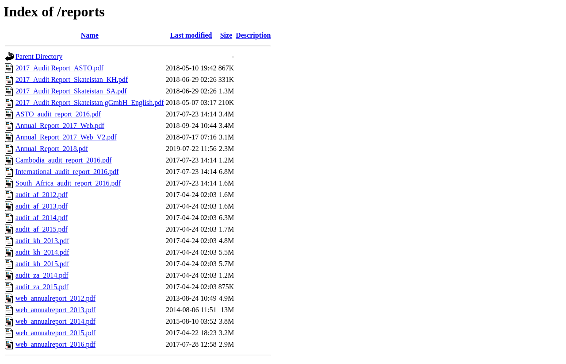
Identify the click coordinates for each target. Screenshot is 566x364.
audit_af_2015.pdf (41, 229)
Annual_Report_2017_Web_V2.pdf (65, 137)
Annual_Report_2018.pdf (51, 148)
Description (253, 35)
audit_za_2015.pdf (42, 286)
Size (226, 35)
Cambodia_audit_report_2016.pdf (63, 160)
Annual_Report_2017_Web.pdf (59, 125)
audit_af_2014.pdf (41, 217)
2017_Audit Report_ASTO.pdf (59, 68)
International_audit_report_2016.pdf (67, 171)
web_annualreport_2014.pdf (55, 321)
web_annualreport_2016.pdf (55, 344)
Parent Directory (38, 56)
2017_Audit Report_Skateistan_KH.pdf (71, 79)
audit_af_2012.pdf (41, 194)
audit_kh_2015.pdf (42, 263)
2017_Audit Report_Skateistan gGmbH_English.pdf (89, 102)
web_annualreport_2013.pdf (55, 310)
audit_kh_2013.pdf (42, 240)
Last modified (191, 35)
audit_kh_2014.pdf (42, 252)
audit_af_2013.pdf (41, 206)
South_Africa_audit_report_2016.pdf (68, 183)
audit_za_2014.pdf (42, 275)
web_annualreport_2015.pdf (55, 333)
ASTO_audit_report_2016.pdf (58, 114)
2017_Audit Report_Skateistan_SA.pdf (71, 91)
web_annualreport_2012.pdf (55, 298)
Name (90, 35)
